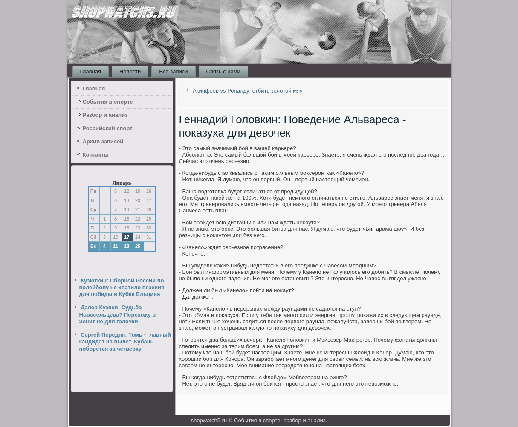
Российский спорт (108, 128)
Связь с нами (223, 71)
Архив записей (103, 141)
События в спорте (108, 102)
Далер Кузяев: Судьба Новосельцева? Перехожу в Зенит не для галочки (117, 314)
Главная (90, 71)
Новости (130, 71)
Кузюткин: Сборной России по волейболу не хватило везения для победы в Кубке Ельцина (122, 287)
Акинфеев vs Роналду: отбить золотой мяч (248, 90)
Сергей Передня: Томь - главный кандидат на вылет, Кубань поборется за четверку (125, 341)
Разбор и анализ (105, 115)
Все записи (173, 71)
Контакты (96, 154)
